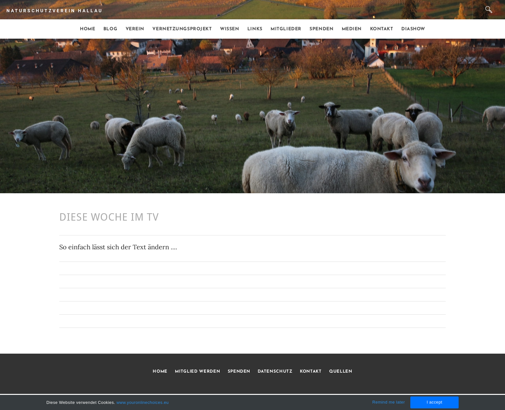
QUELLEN (340, 371)
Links (254, 29)
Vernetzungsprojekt (182, 29)
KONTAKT (311, 371)
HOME (160, 371)
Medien (352, 29)
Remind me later (388, 402)
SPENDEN (239, 371)
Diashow (413, 29)
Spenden (321, 29)
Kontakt (381, 29)
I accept (435, 402)
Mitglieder (286, 29)
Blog (110, 29)
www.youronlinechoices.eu (143, 402)
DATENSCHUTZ (275, 371)
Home (87, 29)
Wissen (229, 29)
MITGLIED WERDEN (197, 371)
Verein (135, 29)
